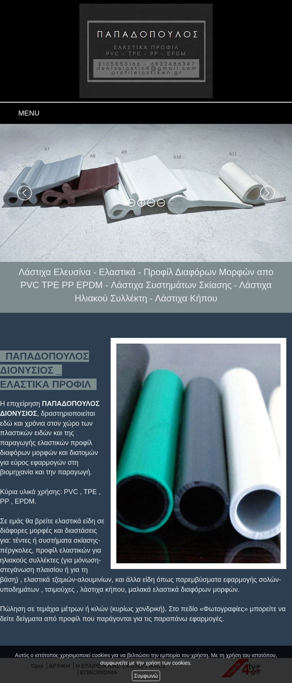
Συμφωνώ (146, 676)
